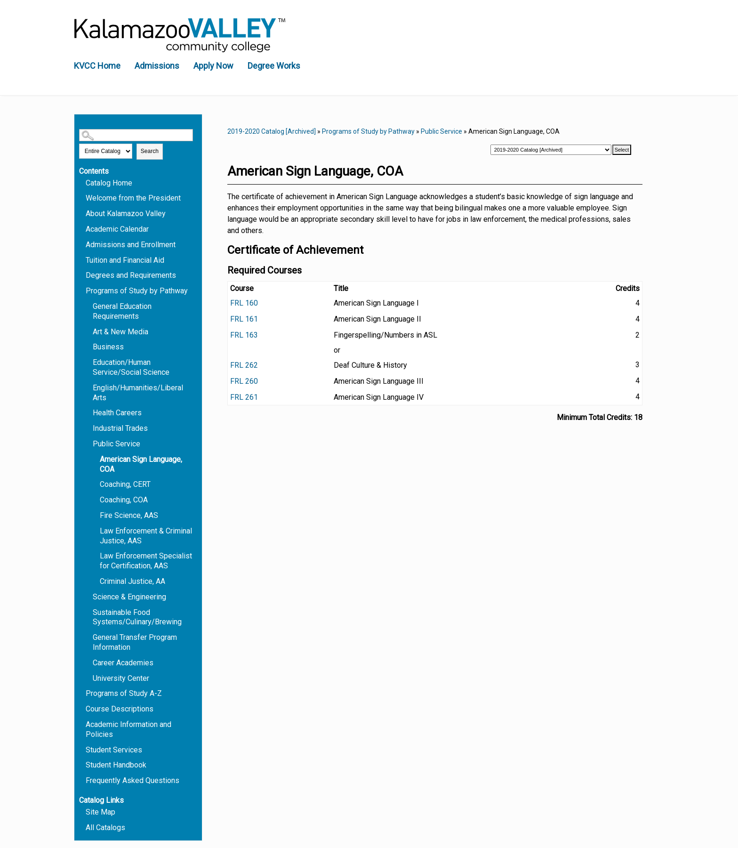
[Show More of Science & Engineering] (88, 596)
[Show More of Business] (88, 346)
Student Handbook (116, 764)
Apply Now (213, 66)
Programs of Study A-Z (124, 693)
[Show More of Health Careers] (88, 412)
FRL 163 (244, 335)
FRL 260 (244, 381)
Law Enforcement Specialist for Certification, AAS (146, 560)
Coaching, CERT (125, 484)
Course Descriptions (119, 708)
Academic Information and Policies (128, 729)
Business (108, 346)
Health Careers (117, 412)
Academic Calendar (117, 229)
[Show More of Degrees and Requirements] (81, 275)
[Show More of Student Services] (81, 749)
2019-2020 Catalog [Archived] (271, 131)
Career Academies (123, 662)
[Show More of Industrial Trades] (88, 428)
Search (150, 151)
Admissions (157, 66)
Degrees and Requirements (131, 275)
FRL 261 (244, 397)
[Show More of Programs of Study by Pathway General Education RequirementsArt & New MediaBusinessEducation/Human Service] (81, 290)
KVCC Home (97, 66)
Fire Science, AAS (129, 515)
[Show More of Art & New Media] (88, 331)
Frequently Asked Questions (132, 780)
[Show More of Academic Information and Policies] (81, 724)
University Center (121, 678)
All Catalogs (105, 827)
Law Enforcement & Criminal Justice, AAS (146, 535)
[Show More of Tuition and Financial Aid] (81, 260)
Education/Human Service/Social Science (131, 367)
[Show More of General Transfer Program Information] (88, 637)
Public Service (116, 443)
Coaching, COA (124, 499)
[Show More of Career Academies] (88, 662)
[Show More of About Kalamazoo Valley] (81, 213)
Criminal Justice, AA (132, 581)
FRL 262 (244, 365)
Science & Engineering (129, 596)
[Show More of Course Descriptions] (81, 708)
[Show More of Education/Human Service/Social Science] (88, 362)
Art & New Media (120, 331)
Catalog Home (109, 182)
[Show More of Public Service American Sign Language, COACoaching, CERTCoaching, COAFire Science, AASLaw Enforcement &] (88, 443)
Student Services (114, 749)
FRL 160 (244, 303)
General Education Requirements (122, 311)
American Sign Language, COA (141, 464)
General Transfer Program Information (135, 642)
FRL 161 (244, 319)
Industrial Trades (120, 428)
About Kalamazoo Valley (126, 213)
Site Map (100, 812)
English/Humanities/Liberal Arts (138, 392)
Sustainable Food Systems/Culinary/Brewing (137, 617)
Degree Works (274, 66)
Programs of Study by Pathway (137, 290)
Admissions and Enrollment (131, 244)
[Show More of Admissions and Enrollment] (81, 244)
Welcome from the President (133, 198)
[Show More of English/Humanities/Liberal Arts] (88, 387)
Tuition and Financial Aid (125, 260)
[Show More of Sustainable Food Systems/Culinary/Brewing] (88, 612)
